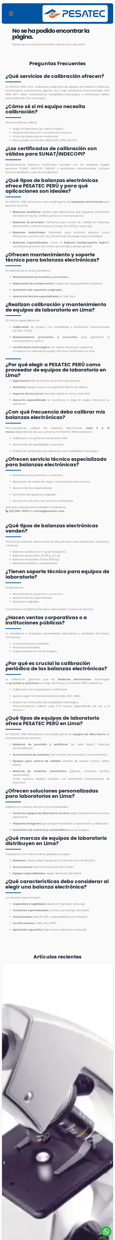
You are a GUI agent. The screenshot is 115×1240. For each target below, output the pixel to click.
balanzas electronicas (34, 541)
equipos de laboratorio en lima (47, 813)
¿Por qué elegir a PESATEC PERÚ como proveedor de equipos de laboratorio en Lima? (55, 370)
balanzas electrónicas (68, 428)
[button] (11, 13)
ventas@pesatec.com (48, 511)
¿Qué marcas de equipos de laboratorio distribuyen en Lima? (56, 841)
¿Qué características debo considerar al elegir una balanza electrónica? (57, 884)
